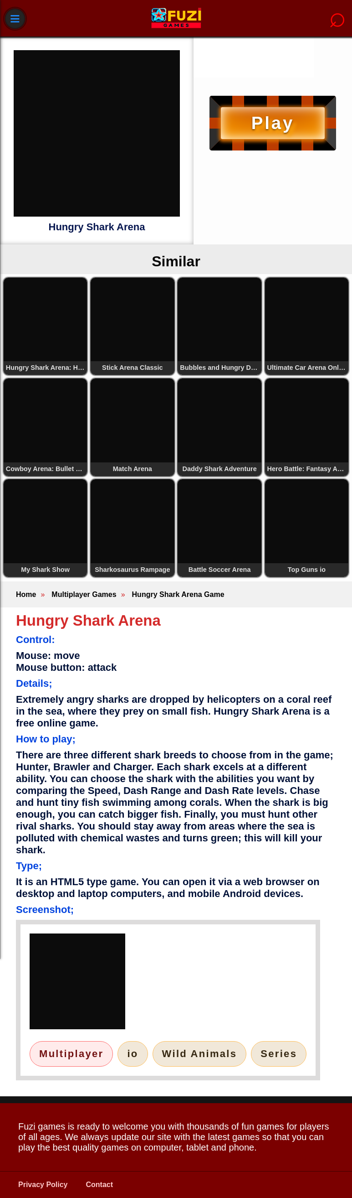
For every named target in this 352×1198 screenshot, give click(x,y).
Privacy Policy (43, 1184)
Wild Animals (199, 1053)
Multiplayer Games (83, 594)
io (132, 1053)
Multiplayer (71, 1053)
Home (26, 594)
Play (272, 123)
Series (278, 1053)
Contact (99, 1184)
